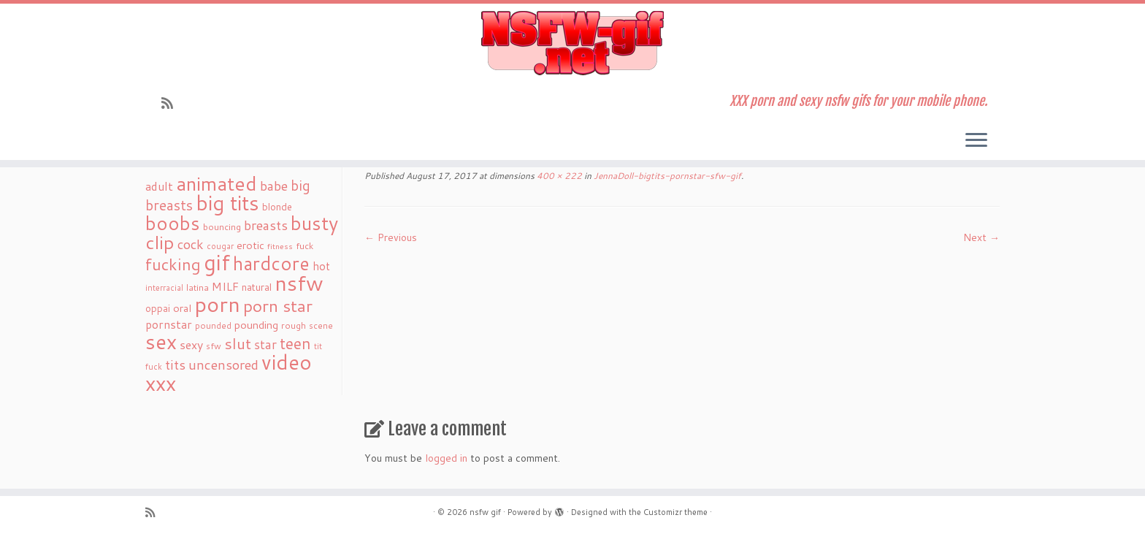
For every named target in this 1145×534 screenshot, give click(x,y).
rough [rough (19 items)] (293, 325)
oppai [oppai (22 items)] (157, 308)
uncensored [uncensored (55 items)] (223, 364)
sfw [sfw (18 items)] (213, 346)
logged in (446, 458)
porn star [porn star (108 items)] (278, 305)
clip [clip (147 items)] (160, 242)
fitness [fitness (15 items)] (280, 245)
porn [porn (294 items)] (217, 304)
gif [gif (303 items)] (217, 262)
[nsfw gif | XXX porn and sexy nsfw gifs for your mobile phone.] (572, 43)
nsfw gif (485, 512)
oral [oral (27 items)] (182, 308)
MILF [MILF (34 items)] (225, 286)
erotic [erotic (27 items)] (250, 245)
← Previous (390, 237)
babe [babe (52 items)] (274, 185)
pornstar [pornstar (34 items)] (168, 324)
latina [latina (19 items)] (197, 287)
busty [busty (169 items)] (314, 223)
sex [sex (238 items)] (161, 341)
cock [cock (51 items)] (190, 243)
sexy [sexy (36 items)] (191, 344)
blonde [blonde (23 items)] (277, 206)
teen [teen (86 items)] (295, 343)
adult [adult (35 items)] (159, 186)
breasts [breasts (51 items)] (266, 224)
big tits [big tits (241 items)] (227, 202)
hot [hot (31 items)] (321, 266)
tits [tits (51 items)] (175, 364)
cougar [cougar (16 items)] (220, 246)
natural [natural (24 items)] (257, 287)
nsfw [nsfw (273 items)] (299, 282)
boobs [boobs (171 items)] (172, 223)
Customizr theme (675, 512)
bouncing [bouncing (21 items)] (222, 226)
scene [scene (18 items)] (321, 325)
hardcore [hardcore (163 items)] (271, 263)
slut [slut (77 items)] (237, 343)
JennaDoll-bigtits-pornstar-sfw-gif (666, 175)
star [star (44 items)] (265, 344)
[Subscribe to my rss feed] (172, 103)
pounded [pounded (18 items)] (213, 325)
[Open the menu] (976, 141)
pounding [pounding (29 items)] (256, 324)
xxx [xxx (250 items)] (160, 382)
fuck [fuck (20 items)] (304, 245)
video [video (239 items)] (286, 362)
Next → (981, 237)
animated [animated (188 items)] (216, 183)
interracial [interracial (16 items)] (164, 288)
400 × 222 (558, 175)
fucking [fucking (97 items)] (173, 264)
